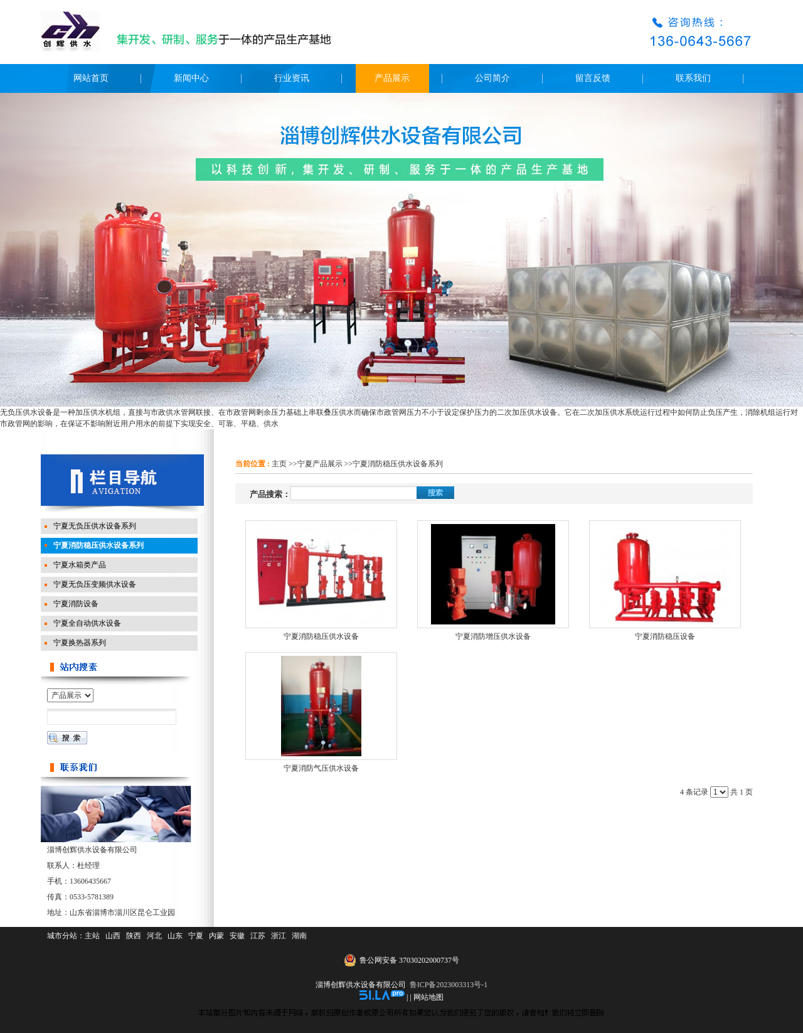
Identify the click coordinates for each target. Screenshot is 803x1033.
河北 (154, 935)
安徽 (237, 935)
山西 (112, 935)
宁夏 (195, 935)
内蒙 (216, 935)
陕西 (133, 935)
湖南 (299, 935)
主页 (279, 463)
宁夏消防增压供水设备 (493, 636)
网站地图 (428, 997)
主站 (92, 935)
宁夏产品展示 (320, 463)
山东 (175, 935)
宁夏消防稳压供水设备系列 (398, 463)
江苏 (257, 935)
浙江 (278, 935)
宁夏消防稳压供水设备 (321, 636)
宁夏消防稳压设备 (665, 636)
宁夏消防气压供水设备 (321, 768)
